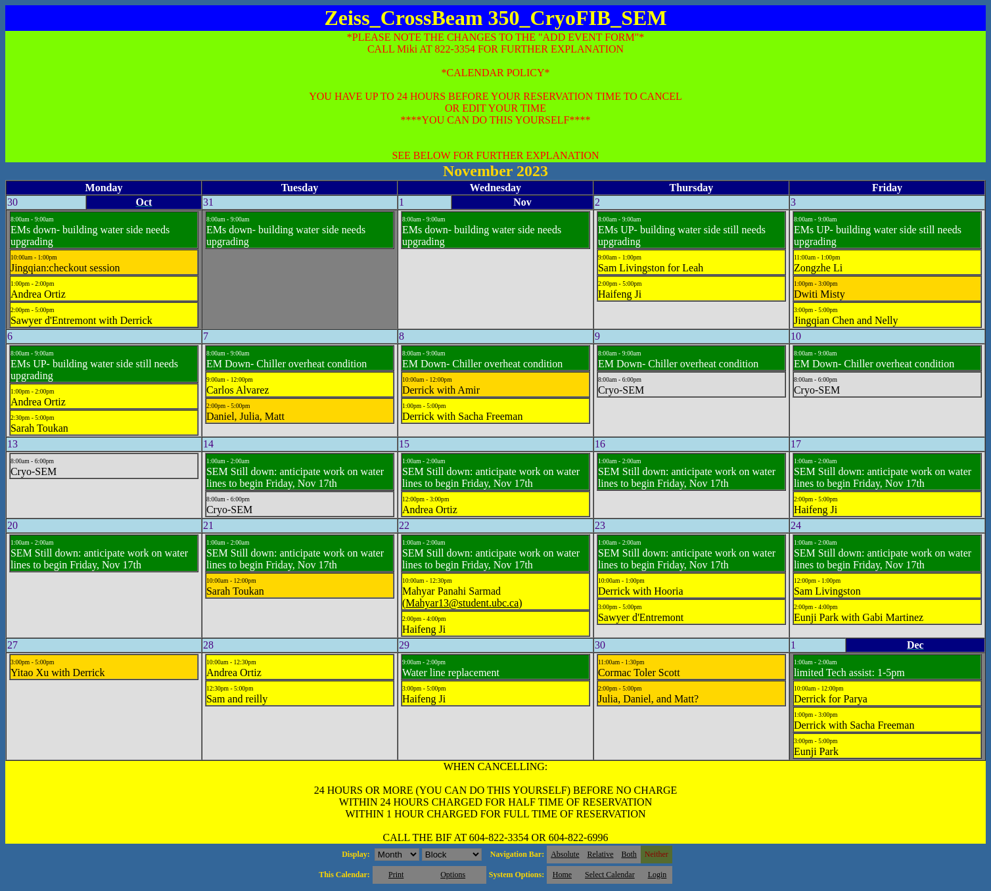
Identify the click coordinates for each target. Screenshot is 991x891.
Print (395, 874)
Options (452, 874)
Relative (601, 854)
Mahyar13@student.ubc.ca (462, 602)
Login (657, 874)
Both (629, 854)
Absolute (565, 854)
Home (562, 874)
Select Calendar (610, 874)
